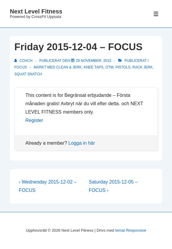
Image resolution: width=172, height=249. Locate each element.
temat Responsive (130, 230)
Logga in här (81, 143)
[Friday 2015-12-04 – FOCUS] (93, 61)
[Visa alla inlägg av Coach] (23, 61)
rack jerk (143, 67)
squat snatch (28, 74)
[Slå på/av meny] (156, 14)
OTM (109, 67)
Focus (20, 67)
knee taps (93, 67)
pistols (122, 67)
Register (34, 120)
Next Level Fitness (36, 11)
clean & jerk (69, 67)
